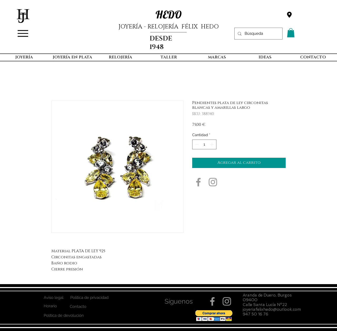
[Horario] (50, 306)
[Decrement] (196, 144)
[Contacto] (78, 306)
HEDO (169, 14)
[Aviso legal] (53, 297)
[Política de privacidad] (89, 297)
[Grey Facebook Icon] (198, 182)
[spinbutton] (204, 144)
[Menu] (23, 33)
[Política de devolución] (63, 315)
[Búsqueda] (258, 33)
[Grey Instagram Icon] (213, 182)
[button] (291, 32)
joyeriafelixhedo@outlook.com (272, 309)
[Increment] (212, 144)
